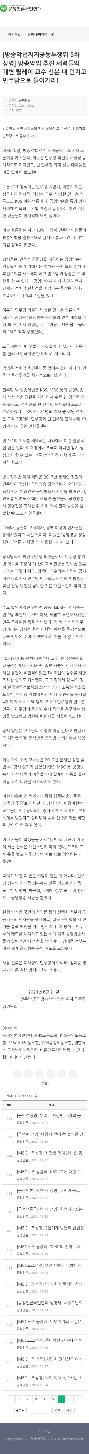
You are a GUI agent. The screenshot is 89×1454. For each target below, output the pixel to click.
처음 (10, 1399)
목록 (44, 1083)
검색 (58, 1410)
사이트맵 (44, 1431)
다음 (70, 1399)
